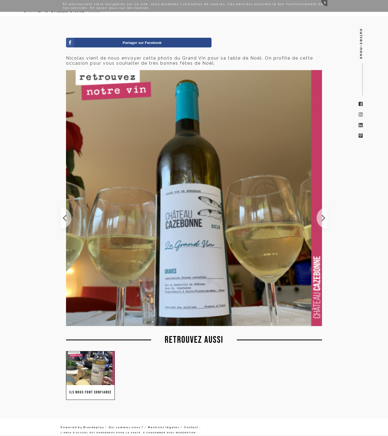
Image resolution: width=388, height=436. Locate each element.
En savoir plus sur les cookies (119, 8)
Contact (191, 427)
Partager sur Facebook (142, 43)
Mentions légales (163, 427)
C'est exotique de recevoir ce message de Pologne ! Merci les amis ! (66, 218)
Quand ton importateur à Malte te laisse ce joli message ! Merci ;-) (322, 218)
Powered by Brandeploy (82, 427)
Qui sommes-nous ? (126, 427)
